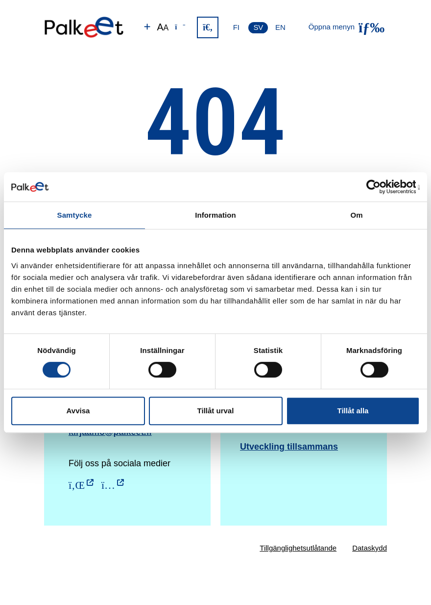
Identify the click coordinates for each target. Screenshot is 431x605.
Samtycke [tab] (74, 215)
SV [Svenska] (258, 27)
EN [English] (280, 27)
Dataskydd (369, 548)
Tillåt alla (353, 410)
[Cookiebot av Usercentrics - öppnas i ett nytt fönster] (377, 186)
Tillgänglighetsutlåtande (298, 548)
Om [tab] (356, 215)
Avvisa (78, 410)
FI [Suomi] (236, 27)
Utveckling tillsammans (289, 447)
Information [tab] (215, 215)
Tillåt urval (215, 410)
